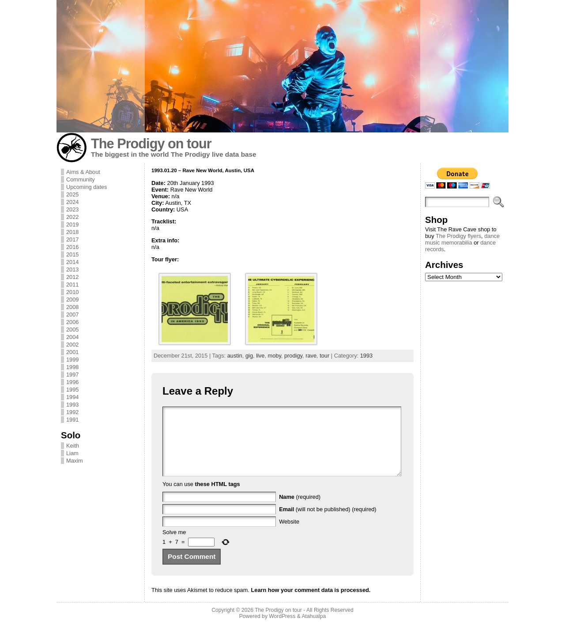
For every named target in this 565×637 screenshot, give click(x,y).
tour (324, 355)
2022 (72, 217)
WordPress (282, 629)
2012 (72, 277)
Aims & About (83, 172)
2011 (72, 284)
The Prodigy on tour (151, 143)
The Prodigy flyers (458, 236)
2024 (72, 202)
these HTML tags (217, 497)
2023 (72, 209)
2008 (72, 307)
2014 (72, 262)
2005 (72, 329)
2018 (72, 232)
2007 (72, 314)
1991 (72, 419)
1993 (72, 404)
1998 (72, 367)
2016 (72, 247)
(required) (299, 510)
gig (249, 355)
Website (289, 534)
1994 (72, 397)
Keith (72, 445)
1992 (72, 412)
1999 (72, 359)
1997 (72, 374)
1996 (72, 382)
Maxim (74, 460)
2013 (72, 269)
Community (80, 179)
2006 (72, 322)
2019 (72, 224)
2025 (72, 194)
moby (274, 355)
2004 (72, 337)
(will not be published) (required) (328, 522)
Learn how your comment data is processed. (310, 603)
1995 (72, 389)
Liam (72, 453)
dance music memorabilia (462, 239)
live (260, 355)
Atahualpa (313, 629)
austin (234, 355)
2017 (72, 239)
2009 (72, 299)
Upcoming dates (86, 187)
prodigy (293, 355)
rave (310, 355)
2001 (72, 352)
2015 (72, 254)
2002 (72, 344)
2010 (72, 292)
